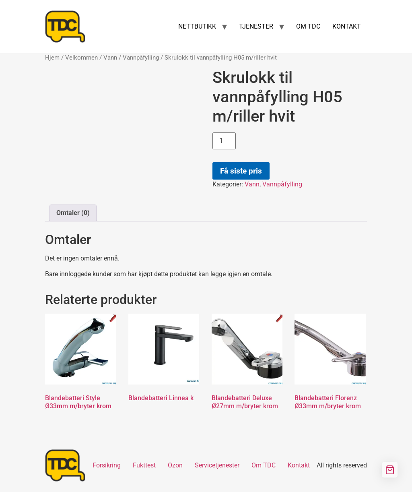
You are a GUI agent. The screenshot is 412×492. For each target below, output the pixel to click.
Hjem (52, 57)
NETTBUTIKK (197, 26)
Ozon (175, 465)
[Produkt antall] (224, 140)
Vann (110, 57)
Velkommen (81, 57)
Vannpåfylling (141, 57)
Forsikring (107, 465)
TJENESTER (256, 26)
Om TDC (263, 465)
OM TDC (308, 26)
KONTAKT (346, 26)
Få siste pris (241, 171)
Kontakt (299, 465)
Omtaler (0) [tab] (73, 213)
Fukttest (144, 465)
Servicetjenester (217, 465)
